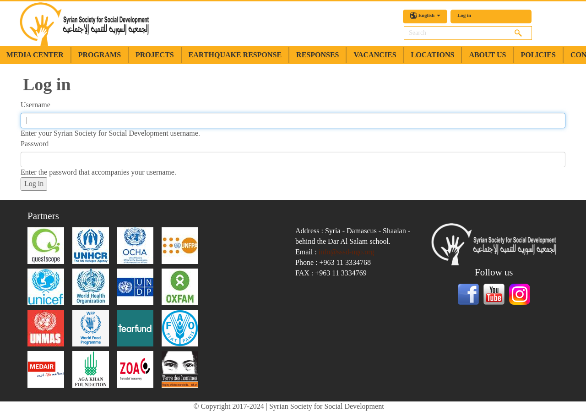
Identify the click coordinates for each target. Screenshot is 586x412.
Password (35, 144)
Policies (538, 55)
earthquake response (235, 55)
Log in (464, 15)
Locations (433, 55)
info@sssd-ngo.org (346, 252)
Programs (99, 55)
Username (35, 105)
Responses (317, 55)
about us (487, 55)
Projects (155, 55)
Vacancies (374, 55)
